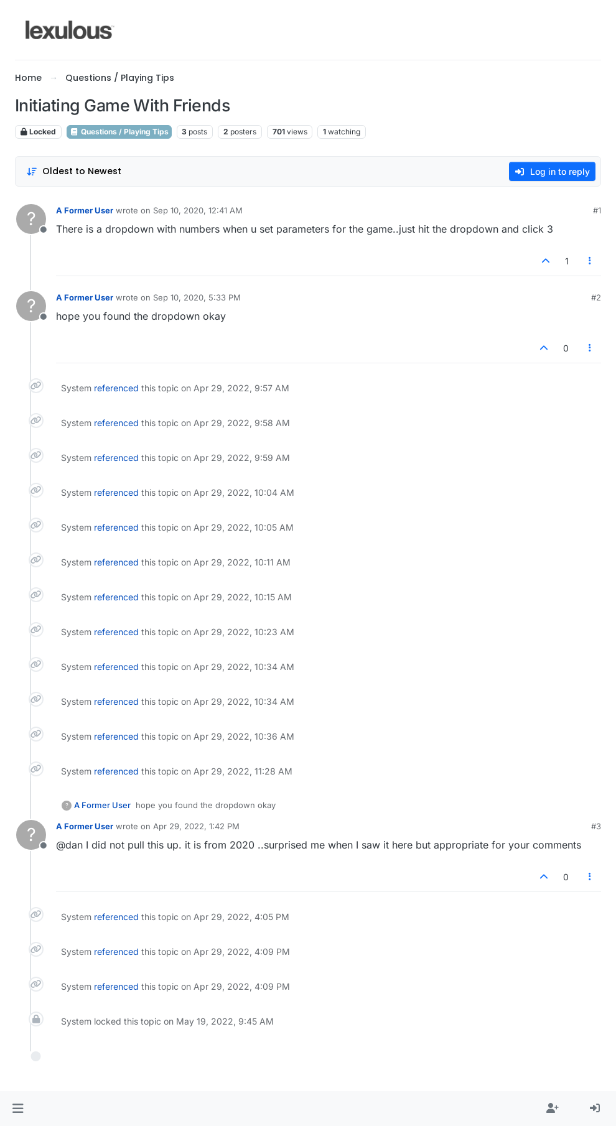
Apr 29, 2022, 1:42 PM (196, 826)
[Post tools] (590, 261)
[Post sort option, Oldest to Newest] (74, 171)
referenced (116, 388)
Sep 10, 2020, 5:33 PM (197, 297)
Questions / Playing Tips (119, 131)
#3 (596, 826)
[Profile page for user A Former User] (31, 219)
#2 (596, 297)
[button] (17, 1108)
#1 (597, 210)
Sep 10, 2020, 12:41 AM (198, 210)
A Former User (84, 210)
